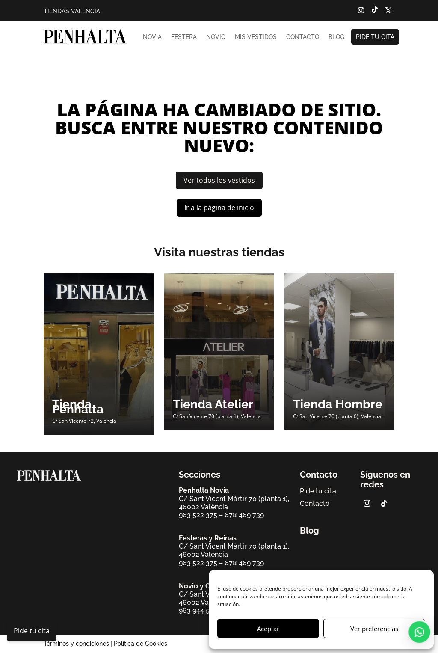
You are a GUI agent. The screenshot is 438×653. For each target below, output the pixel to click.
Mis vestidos (256, 36)
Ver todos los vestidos (219, 180)
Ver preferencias (374, 628)
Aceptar (268, 628)
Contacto (302, 36)
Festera (184, 36)
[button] (421, 632)
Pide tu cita (375, 36)
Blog (336, 36)
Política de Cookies (140, 643)
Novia (152, 36)
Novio (215, 36)
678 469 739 (244, 515)
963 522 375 (198, 515)
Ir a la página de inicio (219, 207)
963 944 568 (198, 610)
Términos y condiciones (76, 643)
